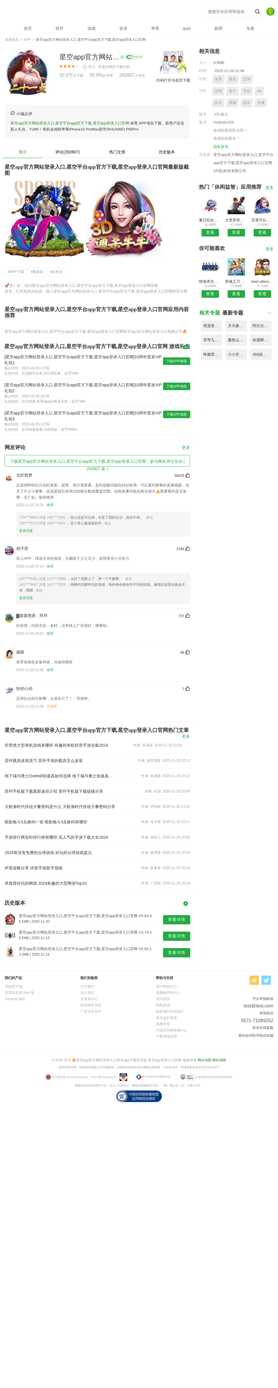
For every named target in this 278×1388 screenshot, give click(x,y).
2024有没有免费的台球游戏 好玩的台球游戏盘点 (48, 852)
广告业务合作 (91, 1011)
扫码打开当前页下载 (173, 80)
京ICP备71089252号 (104, 1076)
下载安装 (123, 67)
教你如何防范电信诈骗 (256, 1035)
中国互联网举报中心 (171, 1030)
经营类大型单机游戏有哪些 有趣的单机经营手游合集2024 (56, 745)
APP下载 (16, 272)
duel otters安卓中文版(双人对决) (262, 281)
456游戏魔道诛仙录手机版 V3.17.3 (262, 354)
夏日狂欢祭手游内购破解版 (210, 220)
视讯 (232, 79)
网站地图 (204, 1060)
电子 (232, 91)
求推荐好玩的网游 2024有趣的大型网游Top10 (46, 883)
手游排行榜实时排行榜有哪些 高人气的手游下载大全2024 (56, 837)
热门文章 (117, 152)
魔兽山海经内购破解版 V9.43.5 (237, 340)
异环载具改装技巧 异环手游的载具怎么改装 (44, 760)
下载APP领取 (176, 361)
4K (259, 91)
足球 (246, 79)
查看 (210, 232)
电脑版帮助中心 (168, 993)
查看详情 (176, 919)
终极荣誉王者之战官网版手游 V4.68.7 (212, 354)
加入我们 (87, 993)
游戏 (218, 91)
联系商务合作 (91, 1005)
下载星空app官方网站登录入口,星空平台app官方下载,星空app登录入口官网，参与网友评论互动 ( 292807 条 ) (97, 463)
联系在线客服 (263, 1028)
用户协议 (163, 999)
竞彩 (246, 91)
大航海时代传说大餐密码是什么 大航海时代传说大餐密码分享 (60, 806)
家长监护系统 (166, 1018)
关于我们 (87, 987)
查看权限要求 (227, 138)
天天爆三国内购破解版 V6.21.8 (237, 326)
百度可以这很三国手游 (262, 220)
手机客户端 (13, 987)
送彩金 (56, 272)
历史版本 (167, 152)
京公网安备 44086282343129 (69, 1076)
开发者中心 (89, 999)
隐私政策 (220, 146)
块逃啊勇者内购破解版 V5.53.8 (262, 340)
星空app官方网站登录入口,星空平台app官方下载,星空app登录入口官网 (90, 11)
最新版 (37, 272)
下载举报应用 (166, 1036)
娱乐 (246, 102)
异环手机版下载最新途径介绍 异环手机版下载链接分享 (54, 791)
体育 (218, 79)
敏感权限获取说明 (231, 130)
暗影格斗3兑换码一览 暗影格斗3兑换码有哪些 (46, 822)
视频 (232, 102)
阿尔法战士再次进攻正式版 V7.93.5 (262, 326)
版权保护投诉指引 (170, 1011)
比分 (218, 102)
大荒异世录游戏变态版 (236, 220)
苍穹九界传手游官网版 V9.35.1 (212, 340)
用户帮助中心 (166, 987)
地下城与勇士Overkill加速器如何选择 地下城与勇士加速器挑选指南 (60, 776)
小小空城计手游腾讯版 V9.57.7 (237, 354)
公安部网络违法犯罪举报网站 (214, 1076)
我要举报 (163, 1024)
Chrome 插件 (15, 999)
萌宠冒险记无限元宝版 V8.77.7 (212, 326)
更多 (186, 447)
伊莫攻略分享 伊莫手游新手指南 (34, 868)
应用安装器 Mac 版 (19, 993)
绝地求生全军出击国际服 (210, 281)
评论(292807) (67, 152)
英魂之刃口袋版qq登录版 (236, 281)
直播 (261, 102)
